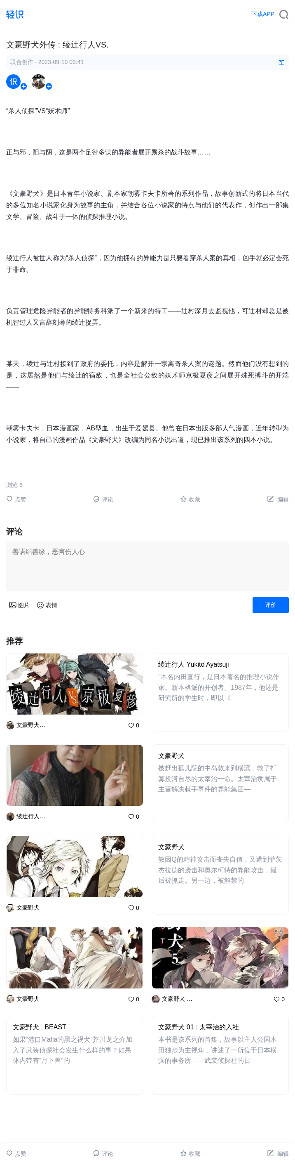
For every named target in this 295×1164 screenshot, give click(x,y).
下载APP (262, 14)
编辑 (278, 499)
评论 (103, 499)
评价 (270, 604)
